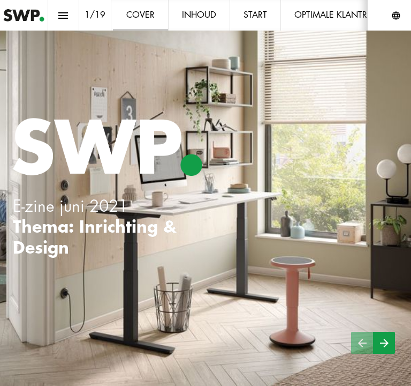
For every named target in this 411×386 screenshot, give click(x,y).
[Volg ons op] (396, 15)
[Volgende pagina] (384, 343)
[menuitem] (140, 15)
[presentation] (205, 193)
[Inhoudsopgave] (63, 15)
